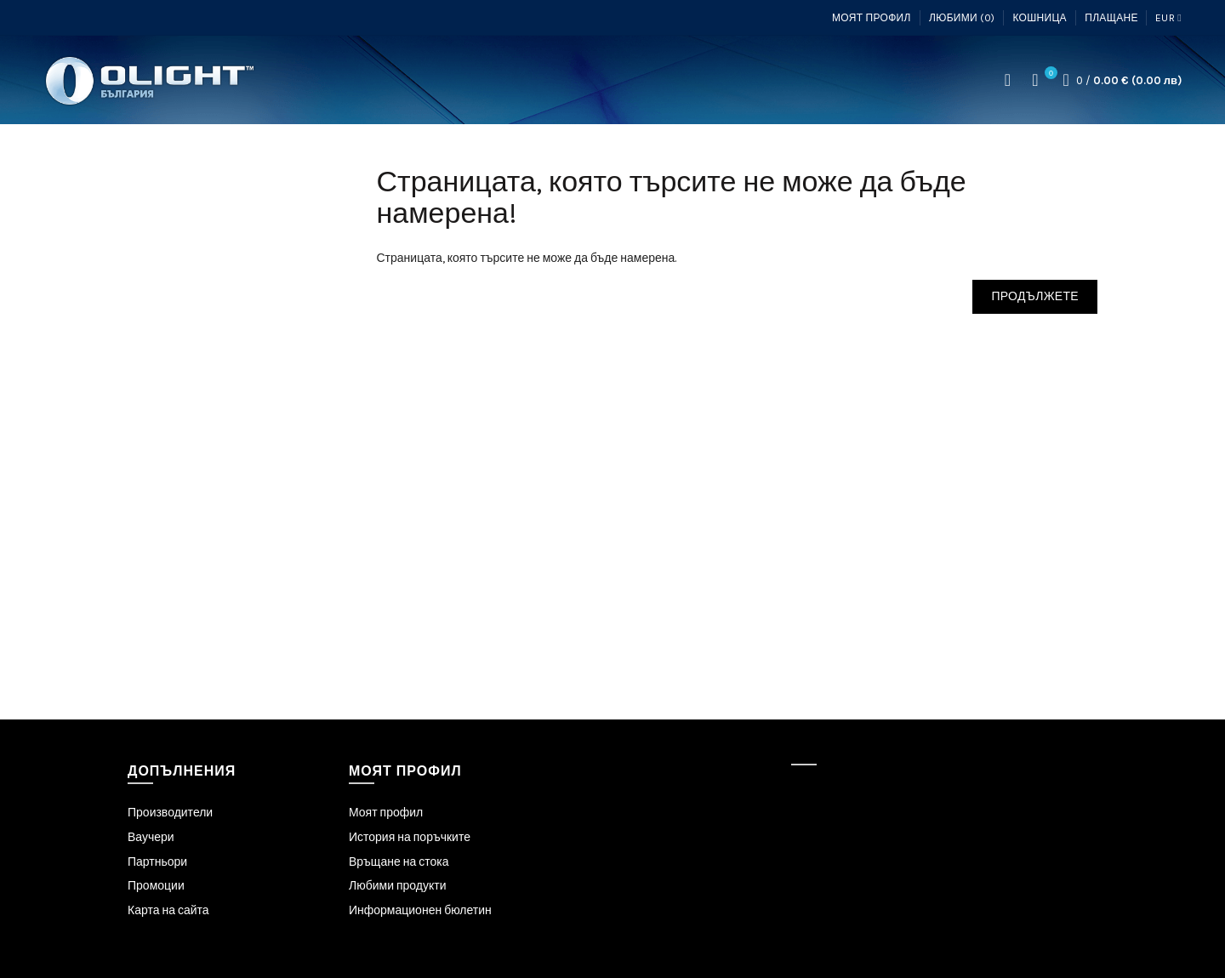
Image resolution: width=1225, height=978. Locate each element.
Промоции (156, 885)
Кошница (1039, 18)
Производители (170, 812)
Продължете (1035, 296)
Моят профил (871, 18)
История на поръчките (409, 837)
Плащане (1111, 18)
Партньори (157, 862)
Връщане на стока (398, 862)
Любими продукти (398, 885)
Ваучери (151, 837)
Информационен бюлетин (420, 910)
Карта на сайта (168, 910)
